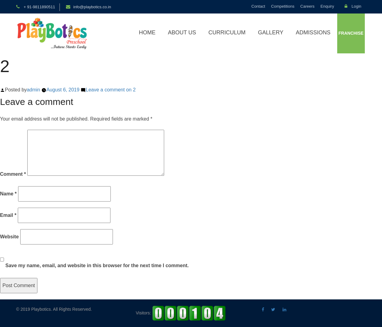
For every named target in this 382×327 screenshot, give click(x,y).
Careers (307, 6)
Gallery (271, 32)
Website (9, 236)
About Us (182, 32)
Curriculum (226, 32)
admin (33, 89)
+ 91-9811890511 (39, 7)
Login (353, 6)
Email (8, 215)
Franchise (351, 33)
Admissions (313, 32)
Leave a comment (111, 89)
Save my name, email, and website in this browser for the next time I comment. (97, 265)
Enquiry (327, 6)
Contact (258, 6)
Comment (13, 174)
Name (8, 193)
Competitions (283, 6)
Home (147, 32)
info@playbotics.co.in (92, 7)
